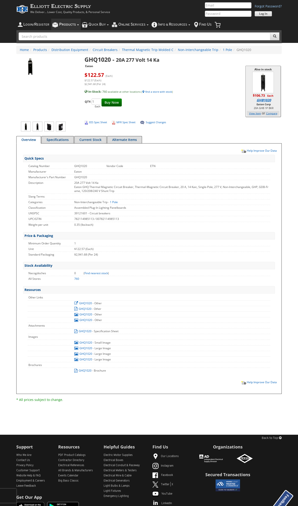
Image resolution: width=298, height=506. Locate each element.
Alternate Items (124, 139)
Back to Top (272, 438)
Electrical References (71, 465)
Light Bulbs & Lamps (117, 486)
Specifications (58, 139)
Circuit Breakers (105, 50)
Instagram (162, 466)
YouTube (162, 493)
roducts (69, 25)
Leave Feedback (26, 486)
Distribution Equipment (69, 50)
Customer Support (28, 470)
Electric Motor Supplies (118, 455)
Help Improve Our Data (259, 150)
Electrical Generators (117, 480)
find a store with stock (157, 91)
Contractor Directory (71, 460)
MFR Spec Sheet (125, 122)
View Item (255, 113)
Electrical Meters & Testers (120, 470)
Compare (271, 113)
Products (40, 50)
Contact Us (23, 460)
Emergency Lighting (116, 496)
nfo (174, 25)
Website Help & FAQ (28, 475)
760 (76, 279)
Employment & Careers (30, 480)
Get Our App (29, 497)
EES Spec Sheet (98, 122)
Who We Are (23, 455)
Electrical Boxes (113, 460)
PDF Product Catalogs (72, 455)
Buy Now (112, 102)
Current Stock (90, 139)
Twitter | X (162, 484)
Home (24, 50)
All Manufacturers (75, 470)
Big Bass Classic (68, 480)
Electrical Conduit (122, 465)
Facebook (162, 475)
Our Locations (165, 456)
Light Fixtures (112, 491)
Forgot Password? (268, 6)
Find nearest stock (96, 273)
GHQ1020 (83, 303)
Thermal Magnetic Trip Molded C (147, 50)
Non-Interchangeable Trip (198, 50)
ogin (36, 25)
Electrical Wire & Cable (118, 475)
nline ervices (133, 25)
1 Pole (227, 50)
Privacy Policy (25, 465)
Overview (28, 139)
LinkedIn (162, 503)
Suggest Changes (156, 122)
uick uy (98, 25)
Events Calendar (68, 475)
